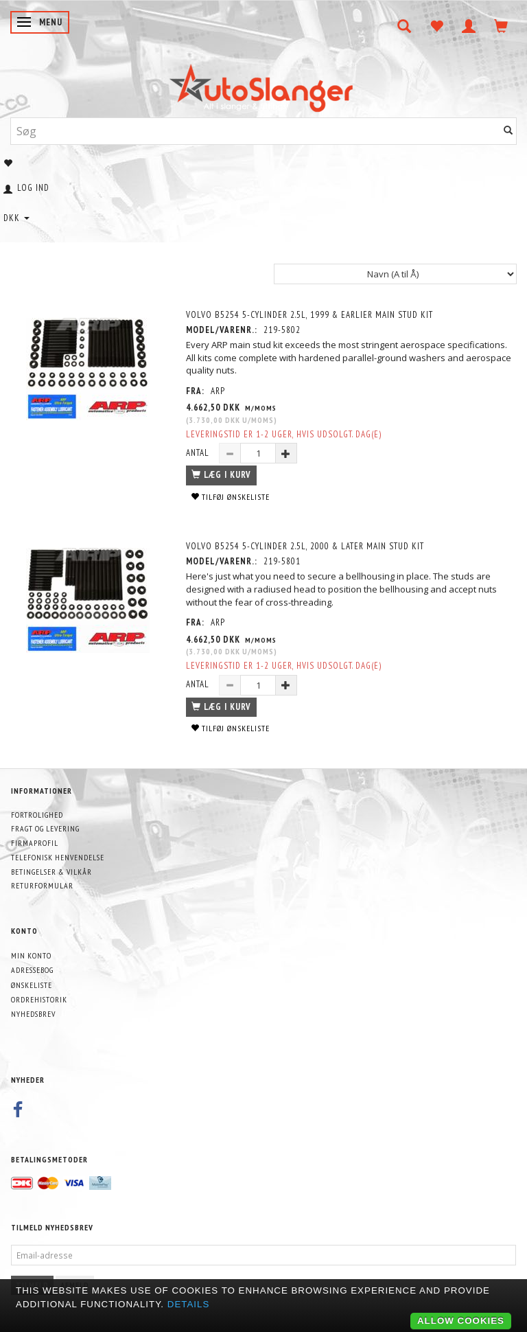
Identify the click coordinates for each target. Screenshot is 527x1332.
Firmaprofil (34, 843)
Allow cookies (460, 1321)
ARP (218, 391)
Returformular (42, 885)
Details (188, 1304)
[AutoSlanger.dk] (263, 85)
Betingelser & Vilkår (51, 871)
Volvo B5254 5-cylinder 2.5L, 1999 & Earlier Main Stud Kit (309, 315)
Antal (199, 453)
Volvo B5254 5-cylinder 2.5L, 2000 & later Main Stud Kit (305, 546)
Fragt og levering (45, 828)
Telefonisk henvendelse (57, 857)
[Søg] (508, 130)
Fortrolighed (37, 814)
